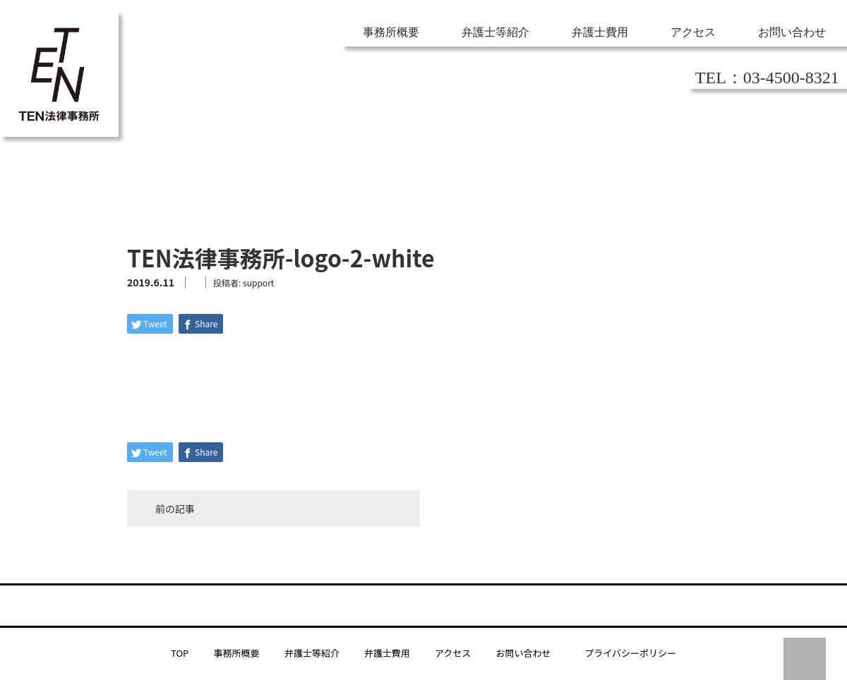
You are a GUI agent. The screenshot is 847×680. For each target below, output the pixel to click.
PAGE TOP (804, 659)
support (258, 283)
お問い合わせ (792, 32)
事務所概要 (391, 32)
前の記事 (175, 509)
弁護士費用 (600, 32)
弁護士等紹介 (495, 32)
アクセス (693, 32)
